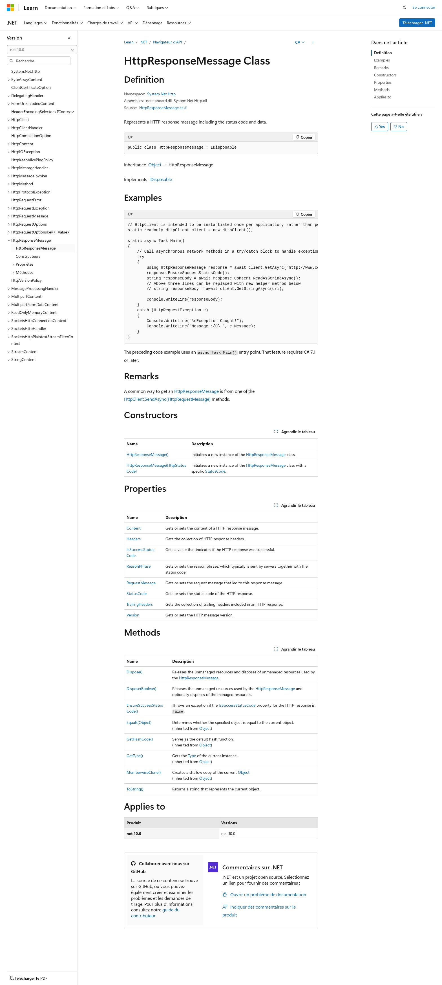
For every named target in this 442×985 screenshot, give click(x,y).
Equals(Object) (139, 722)
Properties (383, 82)
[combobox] (42, 49)
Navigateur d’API (167, 42)
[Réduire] (69, 38)
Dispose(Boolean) (141, 688)
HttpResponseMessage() (147, 454)
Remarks (381, 67)
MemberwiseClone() (144, 772)
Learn (129, 42)
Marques (390, 982)
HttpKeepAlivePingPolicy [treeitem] (32, 159)
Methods (382, 89)
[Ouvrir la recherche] (404, 8)
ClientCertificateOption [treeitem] (31, 87)
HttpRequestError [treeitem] (26, 199)
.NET (143, 42)
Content (134, 528)
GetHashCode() (140, 739)
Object (154, 165)
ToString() (135, 789)
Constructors (385, 75)
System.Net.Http (161, 93)
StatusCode (215, 471)
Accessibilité (361, 982)
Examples (382, 60)
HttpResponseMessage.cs (161, 107)
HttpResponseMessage (196, 391)
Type (192, 755)
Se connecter (423, 7)
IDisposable (160, 179)
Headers (134, 538)
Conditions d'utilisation (324, 982)
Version (133, 615)
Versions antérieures (105, 982)
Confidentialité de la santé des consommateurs (253, 982)
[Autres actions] (313, 42)
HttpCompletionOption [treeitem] (31, 135)
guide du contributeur (155, 912)
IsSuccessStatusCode (237, 705)
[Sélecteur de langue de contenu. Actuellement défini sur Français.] (19, 968)
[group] (221, 281)
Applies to (382, 97)
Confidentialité (190, 982)
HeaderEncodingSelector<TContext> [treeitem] (43, 111)
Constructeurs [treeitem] (28, 256)
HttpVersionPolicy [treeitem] (26, 280)
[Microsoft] (10, 7)
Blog (133, 982)
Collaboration (159, 982)
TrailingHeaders (140, 604)
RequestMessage (141, 582)
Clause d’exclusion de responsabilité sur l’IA (44, 982)
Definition (383, 52)
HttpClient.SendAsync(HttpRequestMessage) (167, 399)
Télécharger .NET (417, 22)
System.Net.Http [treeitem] (25, 71)
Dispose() (134, 672)
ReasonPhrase (139, 566)
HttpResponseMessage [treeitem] (36, 248)
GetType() (135, 755)
